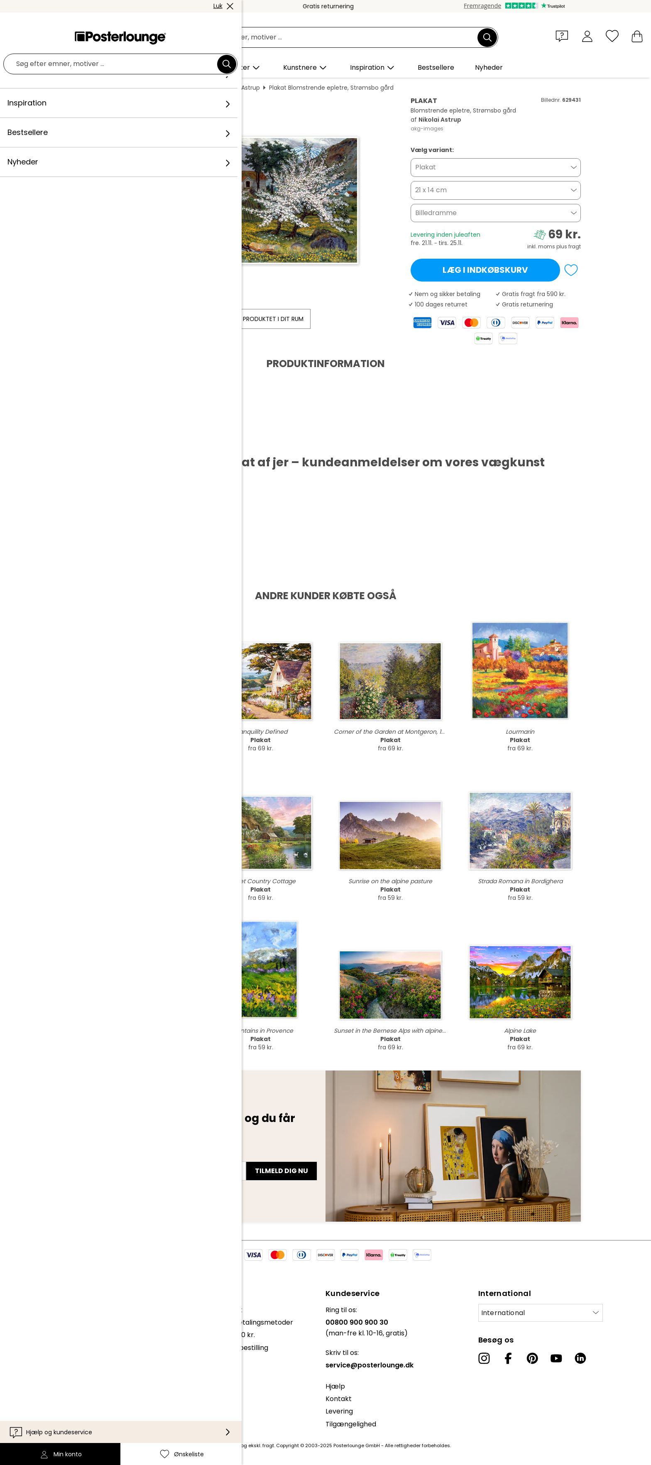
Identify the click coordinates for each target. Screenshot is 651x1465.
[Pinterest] (532, 1358)
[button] (564, 35)
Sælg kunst (38, 1343)
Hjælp (335, 1386)
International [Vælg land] (503, 1313)
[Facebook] (508, 1358)
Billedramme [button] (436, 213)
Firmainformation (48, 1402)
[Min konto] (587, 36)
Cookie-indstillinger (51, 1389)
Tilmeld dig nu (281, 1171)
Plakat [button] (425, 167)
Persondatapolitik (49, 1377)
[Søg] (487, 37)
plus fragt (568, 246)
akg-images (427, 128)
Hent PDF (95, 442)
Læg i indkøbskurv (485, 270)
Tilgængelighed (351, 1424)
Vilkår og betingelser (54, 1364)
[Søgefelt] (334, 37)
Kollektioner (39, 1310)
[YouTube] (556, 1358)
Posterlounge (93, 87)
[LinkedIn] (580, 1358)
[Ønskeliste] (612, 36)
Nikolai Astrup (241, 87)
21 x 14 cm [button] (431, 190)
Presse (31, 1330)
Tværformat (194, 87)
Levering (339, 1411)
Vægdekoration (144, 87)
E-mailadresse (100, 1156)
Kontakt (339, 1399)
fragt (268, 1445)
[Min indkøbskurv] (637, 36)
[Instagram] (484, 1358)
